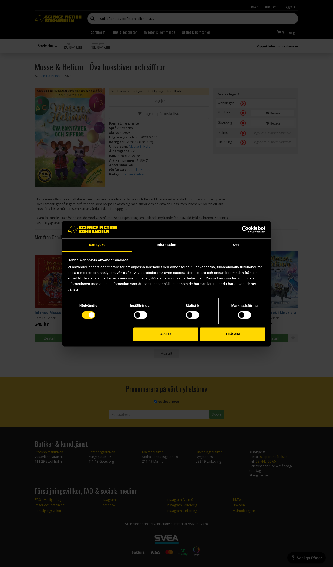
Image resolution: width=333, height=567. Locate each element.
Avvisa (165, 334)
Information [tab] (166, 245)
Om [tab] (236, 245)
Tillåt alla (232, 334)
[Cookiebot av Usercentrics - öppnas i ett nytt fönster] (245, 229)
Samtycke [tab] (97, 245)
